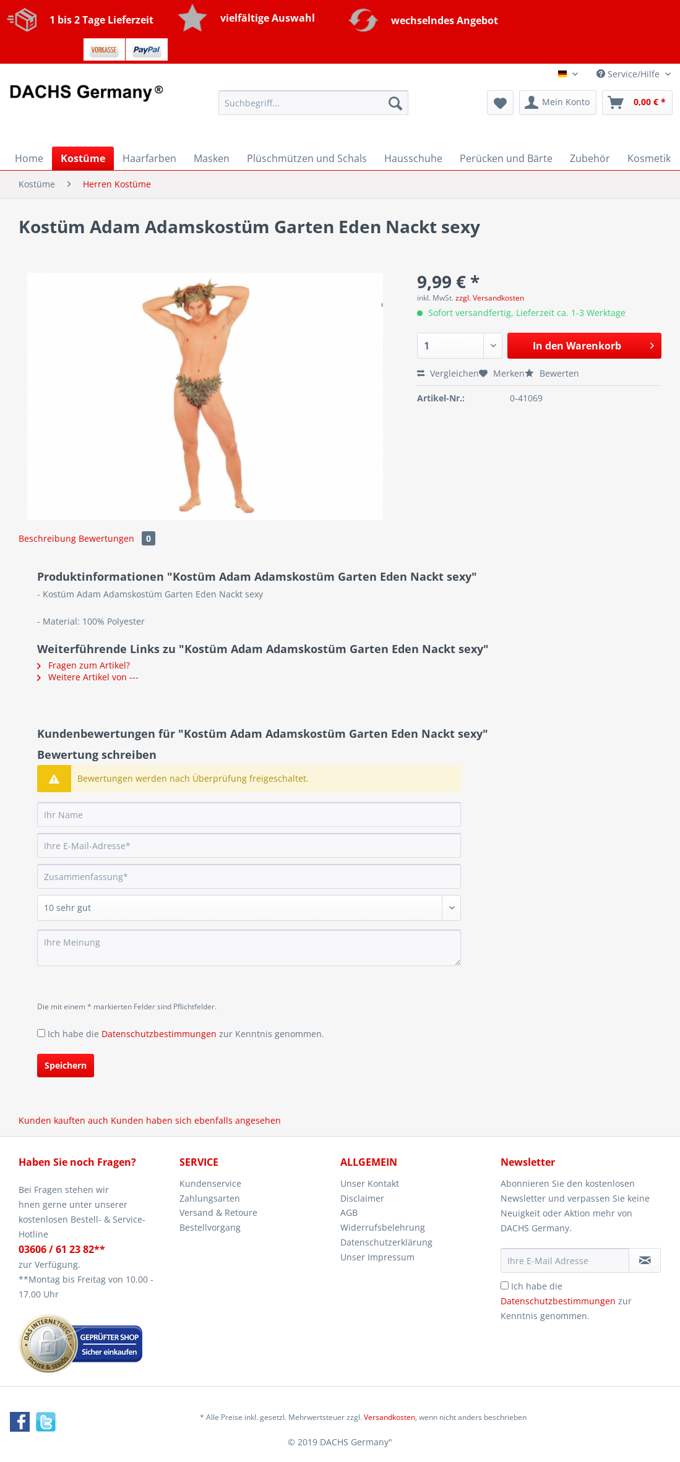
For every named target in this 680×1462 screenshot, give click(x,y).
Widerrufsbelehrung (382, 1227)
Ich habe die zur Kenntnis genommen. (186, 1034)
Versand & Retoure (218, 1212)
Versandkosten (389, 1417)
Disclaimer (362, 1198)
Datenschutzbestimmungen (159, 1034)
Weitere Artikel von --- (88, 677)
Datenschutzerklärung (386, 1242)
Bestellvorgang (210, 1227)
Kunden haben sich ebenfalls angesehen (196, 1120)
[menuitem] (313, 108)
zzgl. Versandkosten (489, 298)
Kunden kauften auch (63, 1120)
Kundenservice (210, 1183)
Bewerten (552, 373)
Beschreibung (47, 538)
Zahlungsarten (209, 1198)
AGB (349, 1212)
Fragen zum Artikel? (83, 665)
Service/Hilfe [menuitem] (629, 74)
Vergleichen (448, 373)
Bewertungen (117, 538)
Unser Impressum (377, 1257)
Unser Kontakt (369, 1183)
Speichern (66, 1065)
